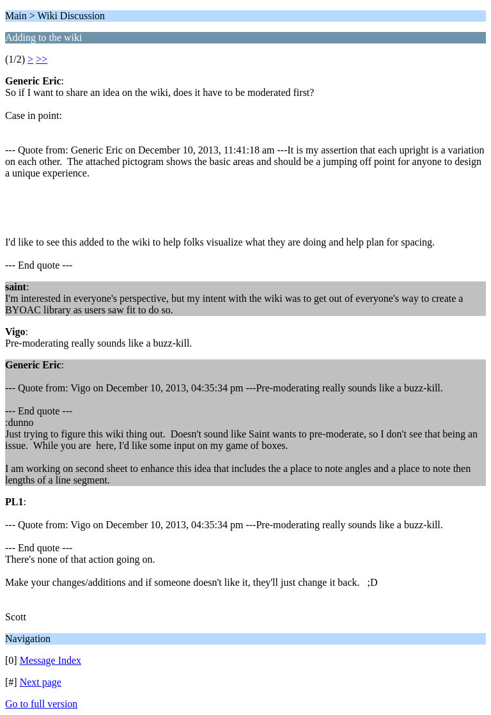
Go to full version (41, 703)
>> (41, 59)
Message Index (50, 660)
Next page (40, 682)
